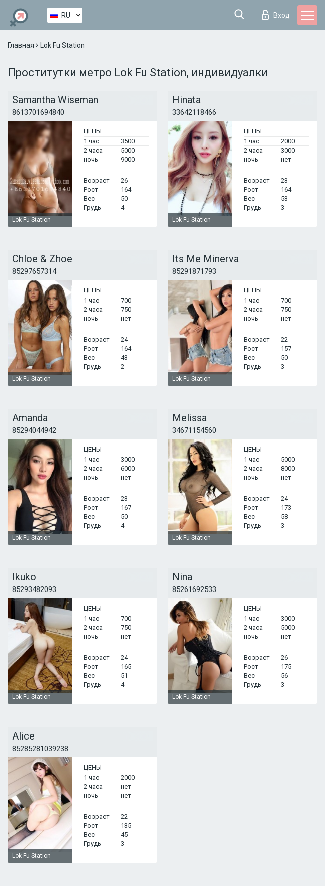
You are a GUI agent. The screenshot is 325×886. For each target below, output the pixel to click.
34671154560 (194, 430)
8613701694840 (38, 112)
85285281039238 (40, 748)
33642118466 (194, 112)
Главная (22, 45)
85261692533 (194, 589)
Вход (276, 14)
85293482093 (34, 589)
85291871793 (194, 271)
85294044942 (34, 430)
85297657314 (34, 271)
